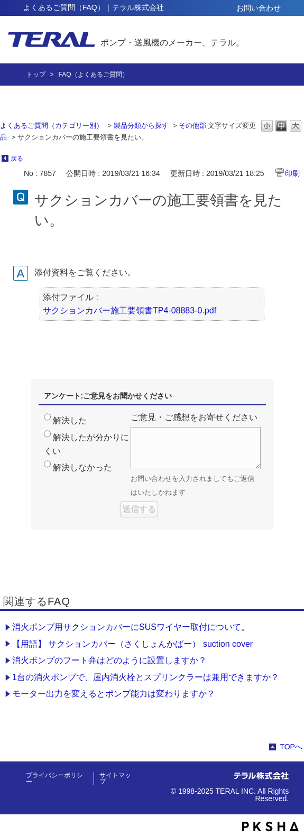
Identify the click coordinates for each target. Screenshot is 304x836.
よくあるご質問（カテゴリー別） (51, 125)
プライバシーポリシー (54, 778)
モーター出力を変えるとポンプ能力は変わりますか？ (113, 693)
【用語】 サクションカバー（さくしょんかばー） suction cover (132, 643)
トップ (35, 74)
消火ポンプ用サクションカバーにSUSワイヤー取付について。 (131, 627)
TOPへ (291, 746)
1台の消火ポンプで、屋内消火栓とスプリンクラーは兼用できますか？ (145, 677)
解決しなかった (82, 467)
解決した (70, 420)
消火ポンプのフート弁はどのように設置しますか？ (109, 660)
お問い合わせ (258, 8)
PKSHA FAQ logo (270, 826)
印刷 (292, 173)
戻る (17, 158)
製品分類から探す (141, 125)
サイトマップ (115, 778)
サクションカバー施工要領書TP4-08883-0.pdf (129, 310)
